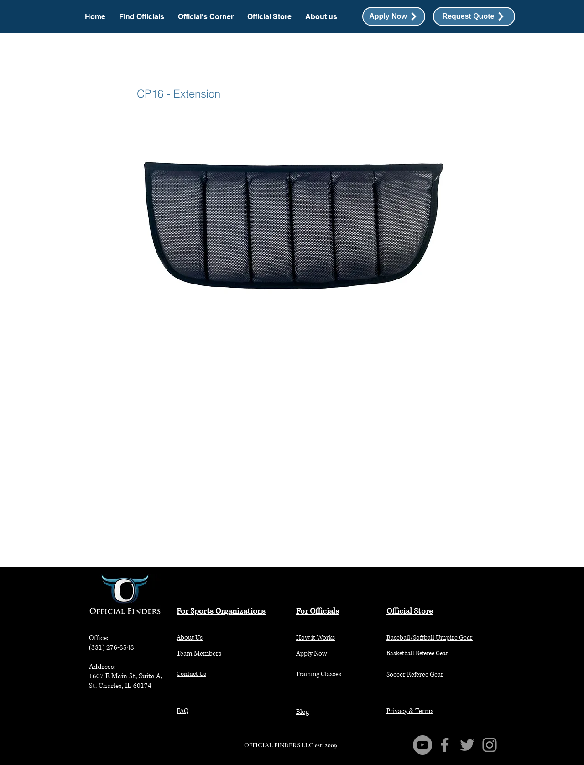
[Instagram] (489, 745)
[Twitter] (467, 745)
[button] (474, 16)
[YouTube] (422, 745)
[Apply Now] (393, 16)
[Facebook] (444, 745)
